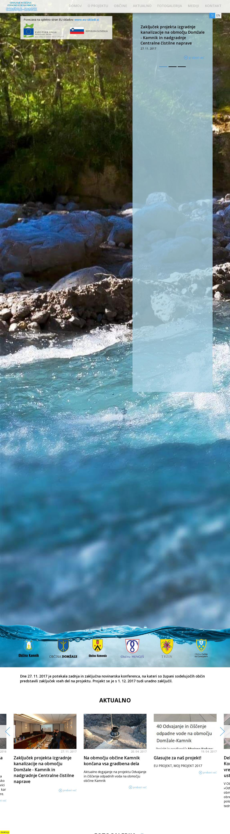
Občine (120, 5)
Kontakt (213, 5)
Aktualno (142, 5)
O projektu (98, 5)
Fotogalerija (169, 5)
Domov (75, 5)
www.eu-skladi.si (86, 19)
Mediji (193, 5)
